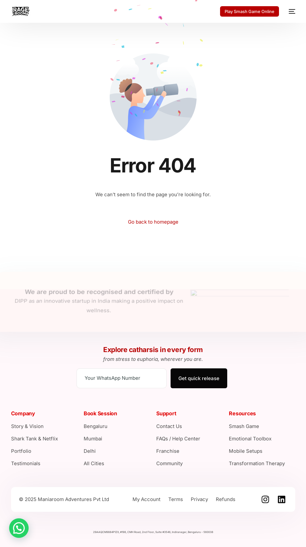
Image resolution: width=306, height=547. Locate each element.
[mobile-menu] (290, 11)
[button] (19, 528)
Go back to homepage (153, 222)
